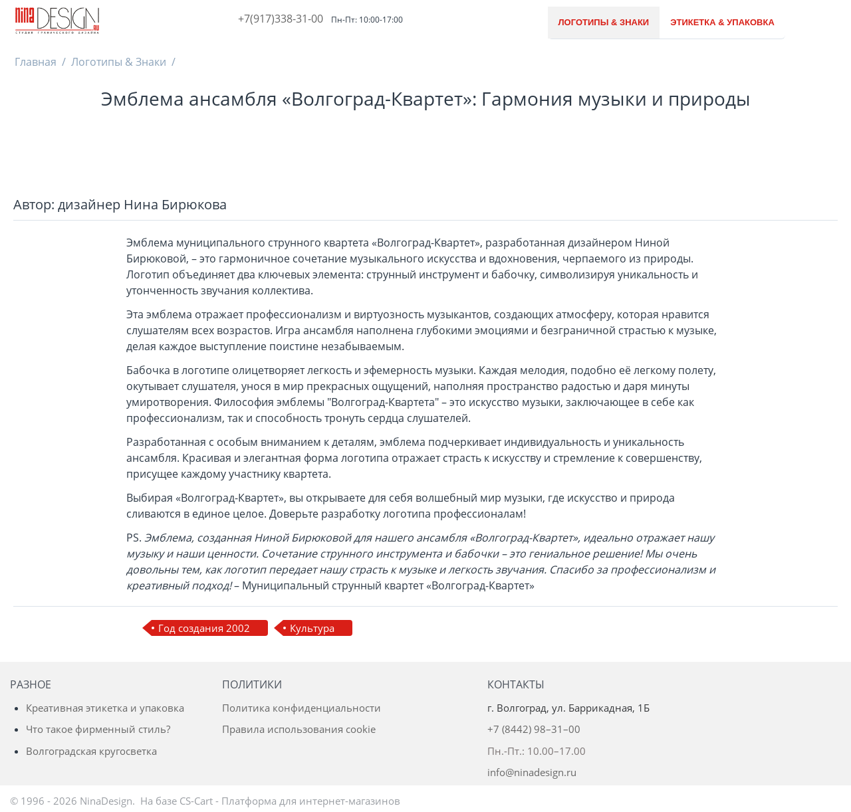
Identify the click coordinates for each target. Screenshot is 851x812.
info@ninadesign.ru (531, 772)
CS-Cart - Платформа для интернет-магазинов (290, 800)
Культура (312, 628)
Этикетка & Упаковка (722, 22)
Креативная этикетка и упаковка (105, 707)
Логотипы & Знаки (604, 22)
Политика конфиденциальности (301, 707)
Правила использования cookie (299, 729)
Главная (36, 61)
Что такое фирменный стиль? (98, 729)
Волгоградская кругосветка (91, 751)
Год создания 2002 (204, 628)
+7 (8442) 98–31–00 (533, 729)
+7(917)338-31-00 (280, 18)
